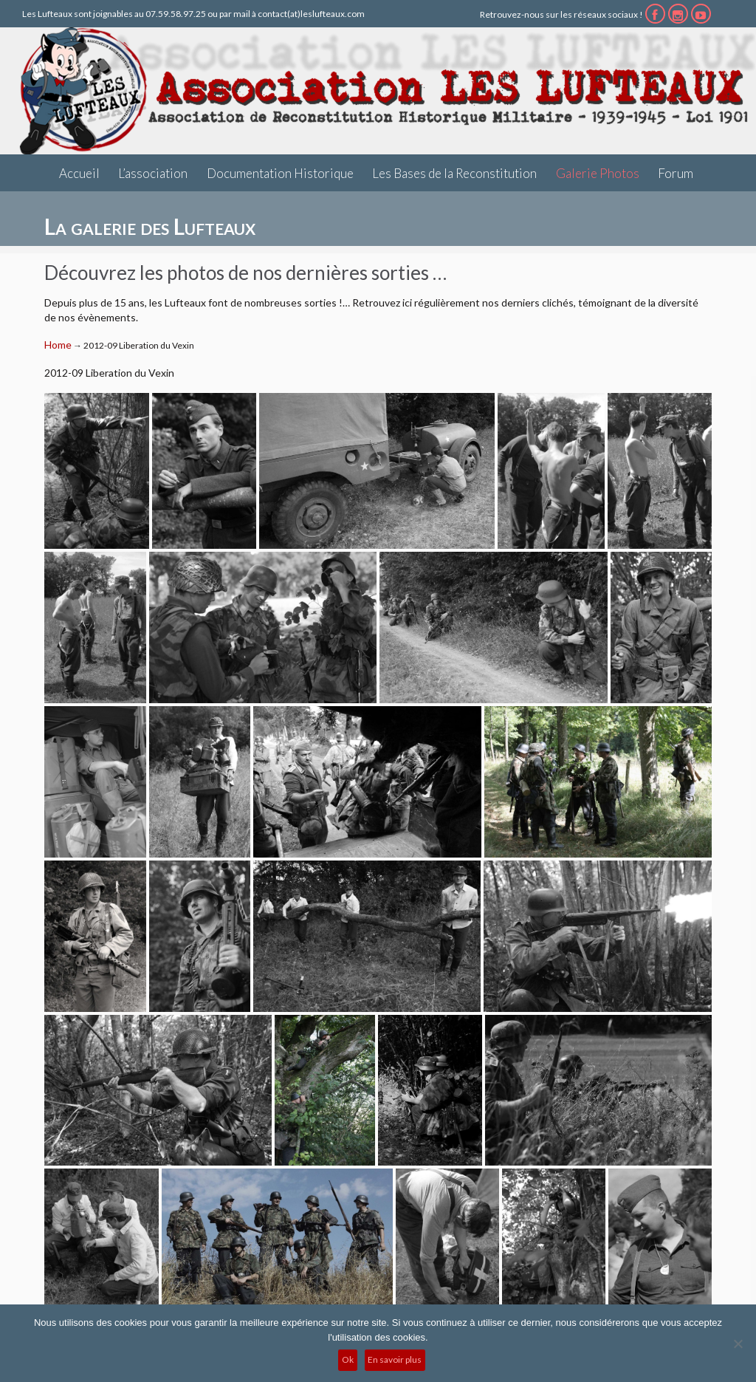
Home (58, 344)
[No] (737, 1343)
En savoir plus (395, 1359)
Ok (348, 1359)
